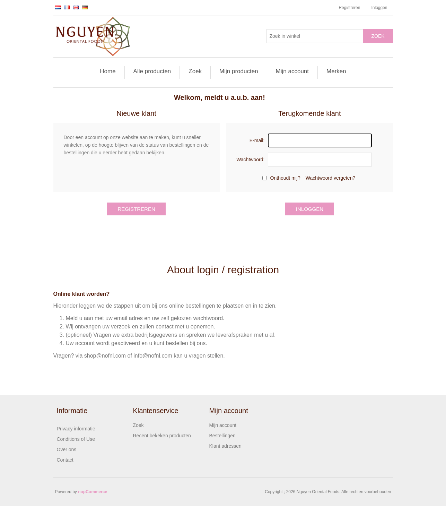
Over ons (67, 449)
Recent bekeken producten (162, 435)
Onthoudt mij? (285, 178)
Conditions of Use (76, 439)
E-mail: (257, 140)
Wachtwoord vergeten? (330, 178)
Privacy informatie (76, 428)
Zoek (377, 36)
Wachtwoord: (250, 159)
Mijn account (292, 71)
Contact (65, 460)
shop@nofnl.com (105, 356)
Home (107, 71)
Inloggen (379, 7)
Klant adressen (225, 446)
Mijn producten (238, 71)
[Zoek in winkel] (315, 36)
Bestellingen (222, 435)
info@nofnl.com (152, 356)
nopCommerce (92, 491)
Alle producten (152, 71)
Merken (336, 71)
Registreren (349, 7)
